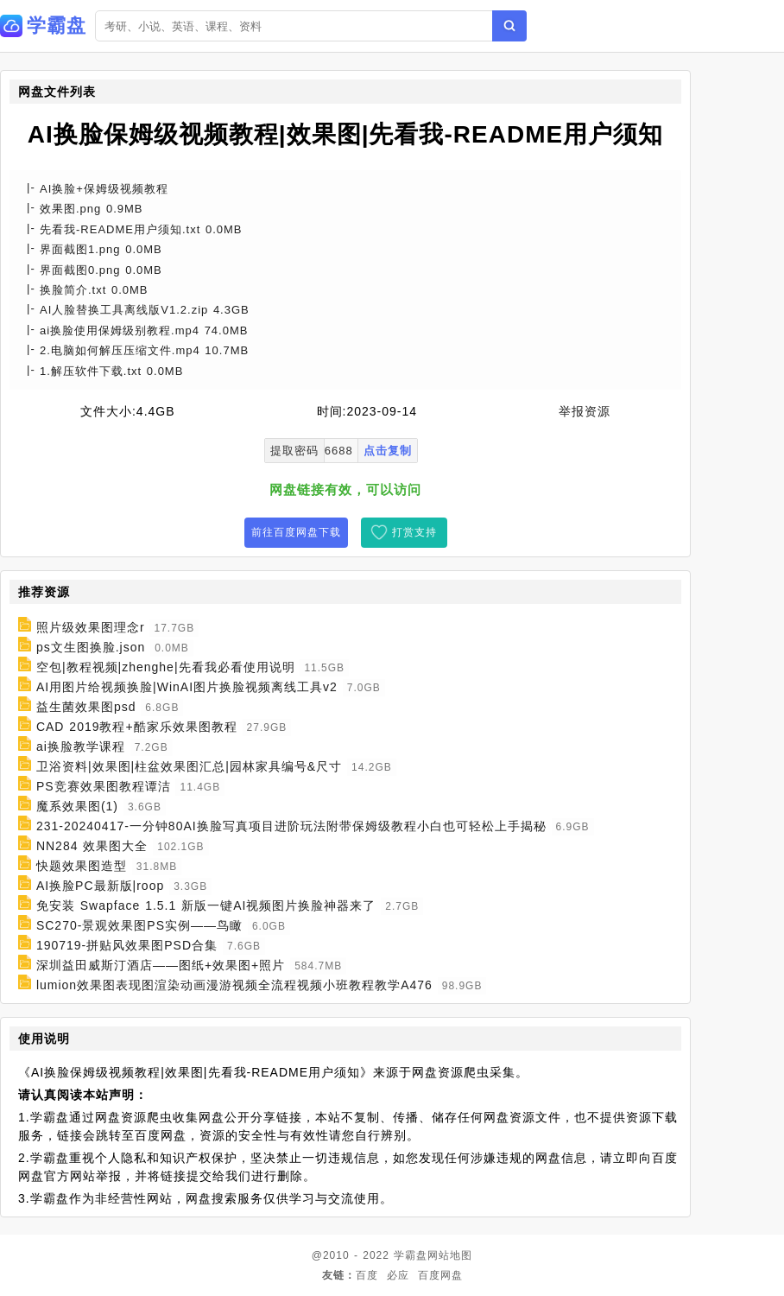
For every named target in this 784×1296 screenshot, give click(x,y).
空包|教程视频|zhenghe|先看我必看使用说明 (165, 667)
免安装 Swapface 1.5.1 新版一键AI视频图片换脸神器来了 (206, 905)
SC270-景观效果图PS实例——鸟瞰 (139, 925)
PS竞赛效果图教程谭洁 (103, 786)
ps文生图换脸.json (90, 647)
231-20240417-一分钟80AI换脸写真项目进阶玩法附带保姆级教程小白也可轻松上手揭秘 (291, 826)
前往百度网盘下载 (296, 532)
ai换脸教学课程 (80, 746)
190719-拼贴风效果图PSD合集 (127, 945)
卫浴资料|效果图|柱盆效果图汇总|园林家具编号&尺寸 (189, 766)
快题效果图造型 (81, 866)
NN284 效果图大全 (92, 846)
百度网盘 (440, 1275)
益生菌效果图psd (86, 707)
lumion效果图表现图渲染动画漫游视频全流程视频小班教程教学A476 (234, 985)
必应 (398, 1275)
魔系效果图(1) (77, 806)
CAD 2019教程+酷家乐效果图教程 (136, 727)
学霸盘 (410, 1255)
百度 (367, 1275)
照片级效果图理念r (90, 627)
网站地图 (449, 1255)
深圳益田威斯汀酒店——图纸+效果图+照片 (160, 965)
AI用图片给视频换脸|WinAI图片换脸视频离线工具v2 (187, 687)
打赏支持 (414, 532)
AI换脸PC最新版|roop (100, 886)
